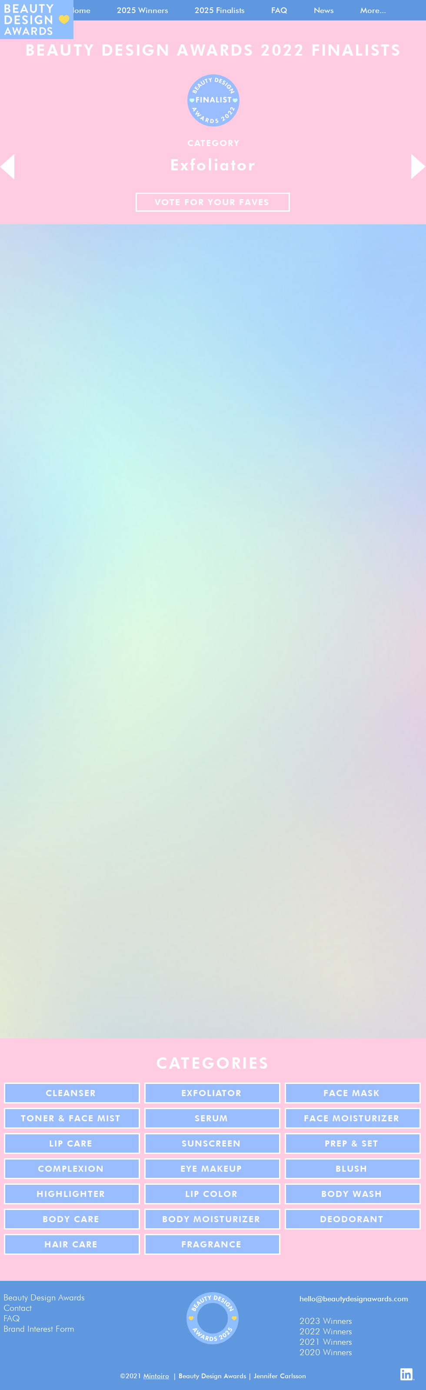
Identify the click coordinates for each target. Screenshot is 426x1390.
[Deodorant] (353, 1219)
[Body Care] (72, 1219)
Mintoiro (156, 1376)
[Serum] (212, 1118)
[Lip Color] (212, 1193)
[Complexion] (72, 1168)
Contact (17, 1308)
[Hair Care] (72, 1244)
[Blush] (353, 1168)
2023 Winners (326, 1321)
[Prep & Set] (353, 1143)
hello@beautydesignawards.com (354, 1298)
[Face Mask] (353, 1093)
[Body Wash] (353, 1193)
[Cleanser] (72, 1093)
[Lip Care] (72, 1143)
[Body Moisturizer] (212, 1219)
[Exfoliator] (212, 1093)
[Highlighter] (72, 1193)
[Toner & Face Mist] (72, 1118)
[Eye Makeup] (212, 1168)
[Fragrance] (212, 1244)
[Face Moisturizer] (353, 1118)
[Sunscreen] (212, 1143)
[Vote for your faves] (213, 202)
